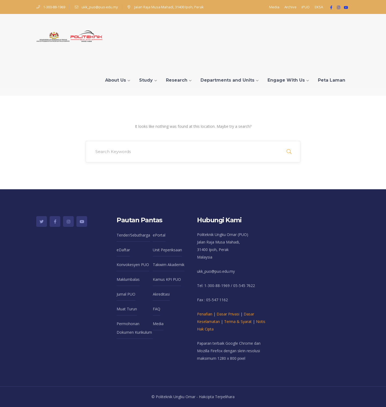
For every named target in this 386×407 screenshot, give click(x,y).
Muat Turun (127, 308)
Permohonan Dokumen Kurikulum (134, 328)
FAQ (156, 308)
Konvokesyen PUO (133, 264)
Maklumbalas (128, 279)
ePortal (159, 235)
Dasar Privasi (228, 314)
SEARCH (289, 152)
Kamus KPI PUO (167, 279)
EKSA (319, 7)
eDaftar (123, 249)
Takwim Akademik (168, 264)
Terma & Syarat (238, 321)
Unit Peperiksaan (167, 249)
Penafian (204, 314)
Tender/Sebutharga (133, 235)
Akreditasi (161, 294)
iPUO (306, 7)
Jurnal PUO (126, 294)
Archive (290, 7)
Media (274, 7)
